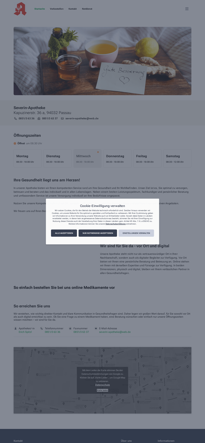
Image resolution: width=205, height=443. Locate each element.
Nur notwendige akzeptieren (98, 233)
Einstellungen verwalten (136, 233)
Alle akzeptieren (64, 233)
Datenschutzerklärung (116, 224)
